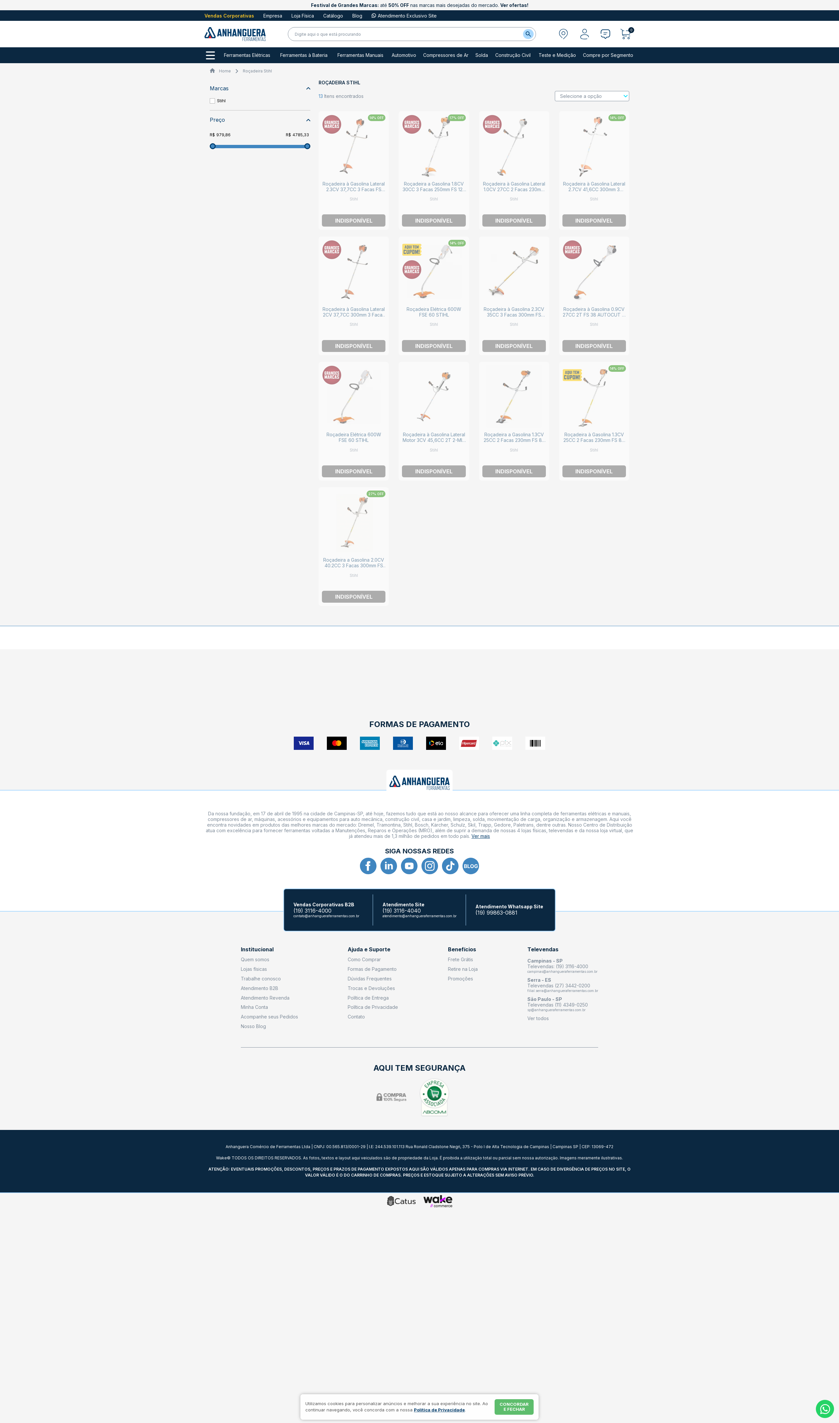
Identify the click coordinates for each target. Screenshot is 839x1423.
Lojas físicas (254, 969)
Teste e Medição (557, 55)
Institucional (257, 949)
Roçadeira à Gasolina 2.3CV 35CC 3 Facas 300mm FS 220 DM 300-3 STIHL (514, 314)
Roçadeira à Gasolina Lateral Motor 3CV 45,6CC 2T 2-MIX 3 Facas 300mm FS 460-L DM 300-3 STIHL (434, 443)
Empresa (272, 16)
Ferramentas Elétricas (247, 55)
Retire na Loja (463, 969)
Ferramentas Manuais (360, 55)
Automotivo (404, 55)
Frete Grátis (460, 959)
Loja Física (302, 16)
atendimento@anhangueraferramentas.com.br (419, 916)
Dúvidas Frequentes (370, 978)
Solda (481, 55)
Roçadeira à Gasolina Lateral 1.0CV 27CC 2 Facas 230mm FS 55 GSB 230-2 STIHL (514, 189)
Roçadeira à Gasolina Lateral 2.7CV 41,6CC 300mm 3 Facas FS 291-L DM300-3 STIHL (594, 192)
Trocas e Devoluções (371, 988)
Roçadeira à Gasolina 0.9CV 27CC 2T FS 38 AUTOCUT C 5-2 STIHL (594, 314)
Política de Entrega (368, 998)
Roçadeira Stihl (257, 70)
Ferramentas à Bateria (304, 55)
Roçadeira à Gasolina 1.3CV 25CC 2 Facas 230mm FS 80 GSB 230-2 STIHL (594, 440)
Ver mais (480, 836)
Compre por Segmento (608, 55)
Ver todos (538, 1018)
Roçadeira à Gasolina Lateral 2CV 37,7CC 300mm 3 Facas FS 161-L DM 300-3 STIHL (354, 314)
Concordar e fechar (514, 1406)
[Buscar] (528, 34)
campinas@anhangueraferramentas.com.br (562, 971)
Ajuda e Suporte (369, 949)
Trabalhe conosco (261, 978)
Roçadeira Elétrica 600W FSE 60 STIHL (434, 312)
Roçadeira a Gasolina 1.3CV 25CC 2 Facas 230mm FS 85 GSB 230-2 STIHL (514, 440)
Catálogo (333, 16)
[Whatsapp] (825, 1409)
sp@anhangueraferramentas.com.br (556, 1010)
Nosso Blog (253, 1026)
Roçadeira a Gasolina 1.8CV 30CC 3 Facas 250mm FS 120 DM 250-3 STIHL (434, 189)
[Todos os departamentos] (210, 55)
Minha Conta (254, 1007)
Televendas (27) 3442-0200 (558, 985)
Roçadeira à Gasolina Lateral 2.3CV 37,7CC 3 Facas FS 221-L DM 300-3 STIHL (354, 189)
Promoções (460, 978)
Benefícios (462, 949)
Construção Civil (513, 55)
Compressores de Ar (445, 55)
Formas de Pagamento (372, 969)
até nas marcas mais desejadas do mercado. (419, 5)
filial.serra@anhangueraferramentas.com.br (562, 991)
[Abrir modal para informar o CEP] (563, 34)
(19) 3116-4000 (312, 911)
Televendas (542, 949)
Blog (357, 16)
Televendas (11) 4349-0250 (557, 1005)
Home (225, 70)
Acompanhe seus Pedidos (269, 1016)
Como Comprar (364, 959)
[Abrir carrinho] (627, 34)
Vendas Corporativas (229, 16)
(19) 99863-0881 (496, 913)
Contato (356, 1016)
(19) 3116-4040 (401, 911)
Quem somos (255, 959)
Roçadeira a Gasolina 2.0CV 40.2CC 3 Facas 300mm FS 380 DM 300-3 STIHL (353, 565)
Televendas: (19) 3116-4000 (557, 966)
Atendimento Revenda (265, 998)
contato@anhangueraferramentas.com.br (326, 916)
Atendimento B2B (259, 988)
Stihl (221, 100)
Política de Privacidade (373, 1007)
